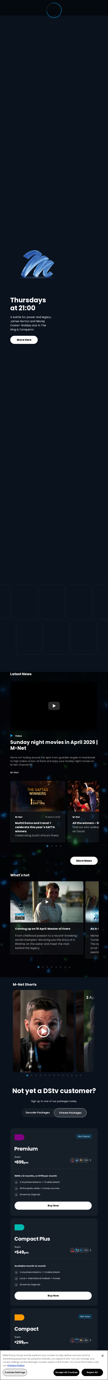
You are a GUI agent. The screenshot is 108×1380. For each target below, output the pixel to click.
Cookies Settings (15, 1372)
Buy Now (53, 1205)
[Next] (91, 1031)
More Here (24, 340)
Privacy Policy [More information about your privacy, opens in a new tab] (16, 1365)
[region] (54, 1365)
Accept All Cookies (66, 1372)
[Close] (102, 1356)
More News (84, 861)
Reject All (92, 1372)
